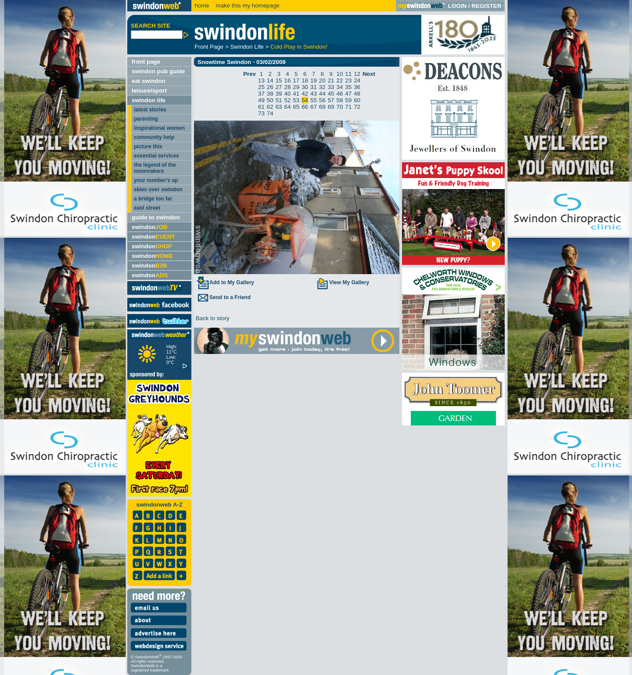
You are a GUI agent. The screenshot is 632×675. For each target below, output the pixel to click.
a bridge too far (153, 199)
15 (279, 80)
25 (261, 87)
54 (305, 100)
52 (287, 100)
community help (154, 137)
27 (279, 87)
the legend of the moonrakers (155, 168)
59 (348, 100)
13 (261, 80)
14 (270, 80)
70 (339, 107)
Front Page (208, 46)
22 (339, 80)
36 (357, 87)
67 (313, 107)
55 (313, 100)
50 (270, 100)
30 (305, 87)
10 (339, 74)
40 (287, 93)
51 (279, 100)
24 (357, 80)
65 (296, 107)
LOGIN (457, 6)
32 (322, 87)
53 (296, 100)
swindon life (148, 100)
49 (261, 100)
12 (357, 74)
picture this (148, 146)
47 (348, 93)
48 (357, 93)
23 (348, 80)
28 (287, 87)
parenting (146, 119)
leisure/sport (149, 90)
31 (313, 87)
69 (331, 107)
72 (357, 107)
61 (261, 107)
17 (296, 80)
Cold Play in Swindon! (298, 46)
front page (146, 61)
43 (313, 93)
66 (305, 107)
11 (348, 74)
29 (296, 87)
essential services (156, 156)
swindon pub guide (158, 71)
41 (296, 93)
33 (331, 87)
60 (357, 100)
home (201, 5)
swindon (149, 227)
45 (331, 93)
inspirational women (159, 128)
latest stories (150, 110)
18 (305, 80)
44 (322, 93)
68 (322, 107)
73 (261, 113)
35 (348, 87)
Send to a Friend (223, 297)
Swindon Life (246, 46)
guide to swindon (156, 217)
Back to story (212, 318)
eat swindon (148, 81)
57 (331, 100)
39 (279, 93)
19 (313, 80)
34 (339, 87)
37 (261, 93)
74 (270, 113)
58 (339, 100)
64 (287, 107)
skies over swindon (158, 189)
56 (322, 100)
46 (339, 93)
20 (322, 80)
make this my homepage (247, 5)
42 (305, 93)
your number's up (156, 180)
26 (270, 87)
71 (348, 107)
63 (279, 107)
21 (331, 80)
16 (287, 80)
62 (270, 107)
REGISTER (486, 6)
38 (270, 93)
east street (147, 208)
